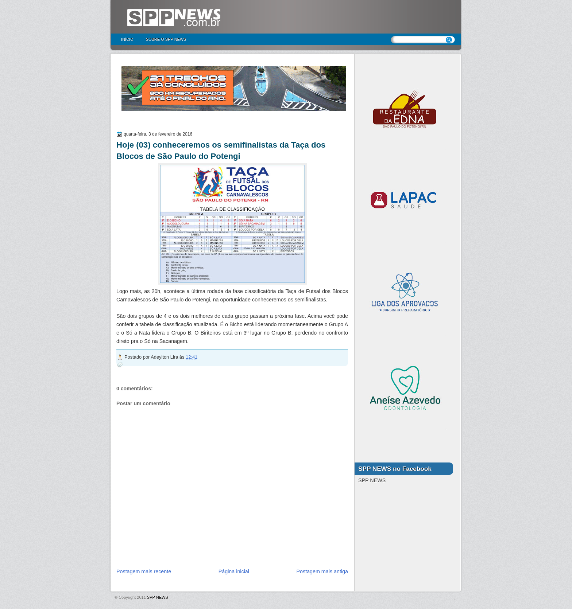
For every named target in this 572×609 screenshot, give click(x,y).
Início (127, 39)
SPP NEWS (157, 597)
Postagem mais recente (143, 571)
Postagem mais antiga (322, 571)
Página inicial (234, 571)
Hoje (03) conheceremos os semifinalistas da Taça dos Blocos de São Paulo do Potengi (220, 150)
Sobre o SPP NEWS (166, 39)
